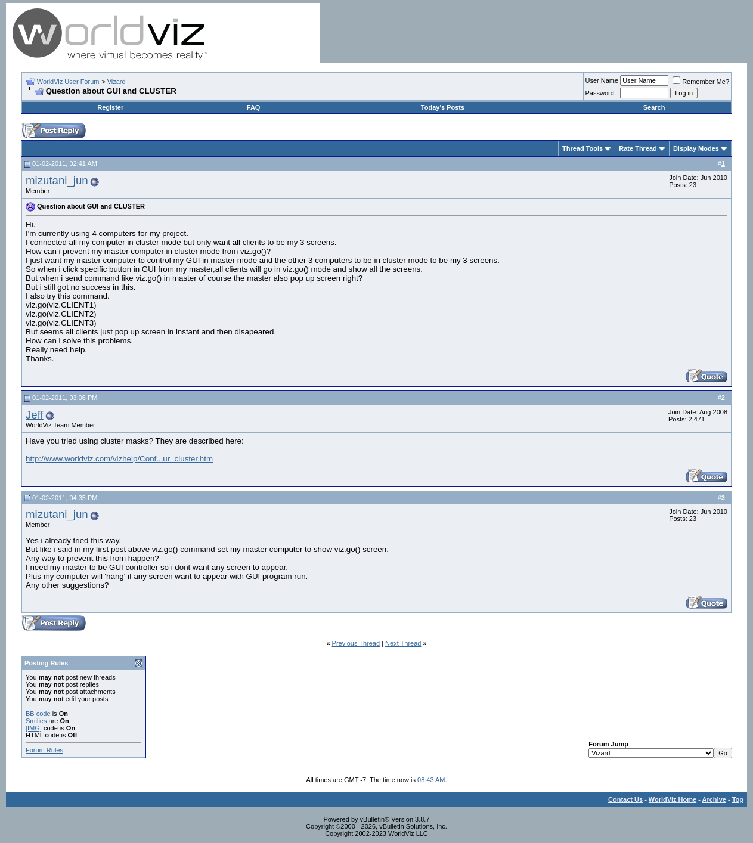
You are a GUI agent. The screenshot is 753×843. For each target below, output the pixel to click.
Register (110, 107)
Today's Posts (442, 107)
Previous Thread (356, 643)
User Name (602, 80)
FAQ (254, 107)
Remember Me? (701, 81)
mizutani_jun (57, 180)
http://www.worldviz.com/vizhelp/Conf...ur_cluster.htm (119, 458)
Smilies (36, 720)
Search (654, 107)
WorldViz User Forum (68, 81)
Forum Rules (44, 750)
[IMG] (34, 728)
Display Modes (696, 148)
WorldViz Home (672, 799)
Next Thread (403, 643)
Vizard (116, 81)
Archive (714, 799)
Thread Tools (582, 148)
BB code (38, 713)
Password (599, 93)
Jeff (35, 414)
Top (737, 799)
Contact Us (625, 799)
